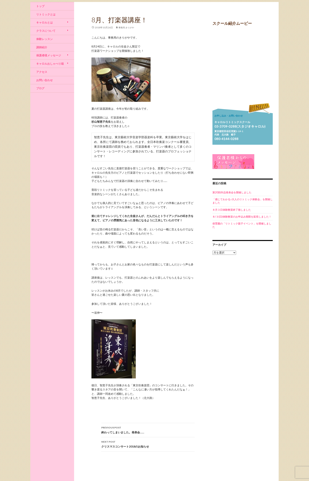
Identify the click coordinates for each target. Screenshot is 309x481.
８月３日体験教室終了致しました (231, 209)
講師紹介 (41, 47)
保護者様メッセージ (48, 55)
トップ (40, 6)
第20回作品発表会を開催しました (231, 192)
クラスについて (46, 30)
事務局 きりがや (126, 27)
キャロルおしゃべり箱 (50, 63)
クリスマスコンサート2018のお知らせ (148, 443)
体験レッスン (44, 39)
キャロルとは (44, 22)
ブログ (40, 88)
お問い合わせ (44, 80)
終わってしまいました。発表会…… (148, 429)
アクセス (41, 71)
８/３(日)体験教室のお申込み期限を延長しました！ (241, 216)
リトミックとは (46, 14)
